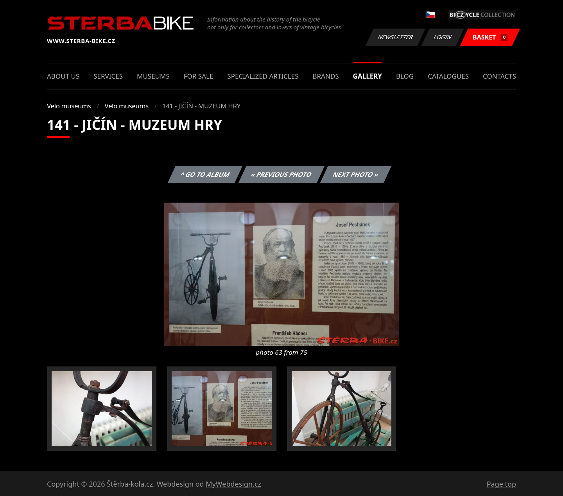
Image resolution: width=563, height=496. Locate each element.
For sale (198, 76)
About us (63, 76)
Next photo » (355, 174)
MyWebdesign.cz (233, 484)
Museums (153, 76)
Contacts (499, 76)
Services (108, 76)
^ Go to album (204, 174)
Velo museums (69, 105)
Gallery (367, 76)
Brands (325, 76)
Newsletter (395, 37)
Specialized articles (262, 76)
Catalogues (448, 76)
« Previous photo (281, 174)
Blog (405, 76)
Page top (501, 484)
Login (443, 37)
